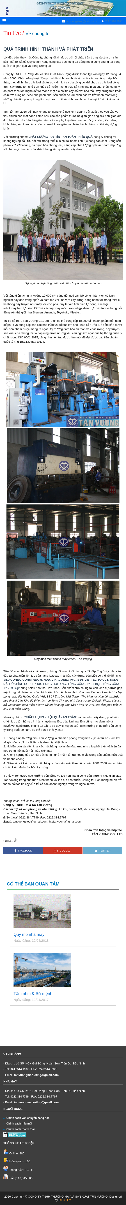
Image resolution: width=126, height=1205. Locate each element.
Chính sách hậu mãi (17, 1123)
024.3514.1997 (114, 21)
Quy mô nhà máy (29, 934)
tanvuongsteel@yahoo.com (82, 21)
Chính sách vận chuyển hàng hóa (26, 1118)
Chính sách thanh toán (19, 1129)
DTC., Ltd (65, 1200)
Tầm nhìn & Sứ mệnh (33, 994)
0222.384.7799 (20, 1096)
